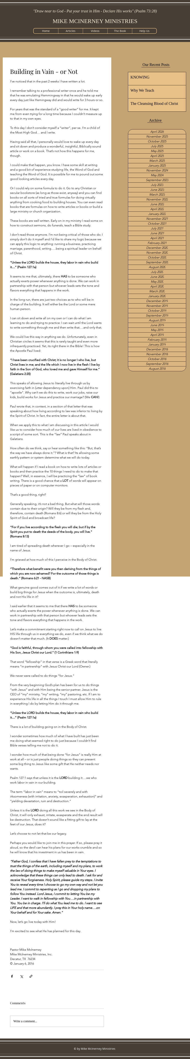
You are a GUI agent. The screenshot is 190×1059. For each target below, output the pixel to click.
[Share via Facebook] (12, 976)
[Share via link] (31, 976)
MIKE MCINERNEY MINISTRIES (95, 21)
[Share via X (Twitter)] (21, 976)
